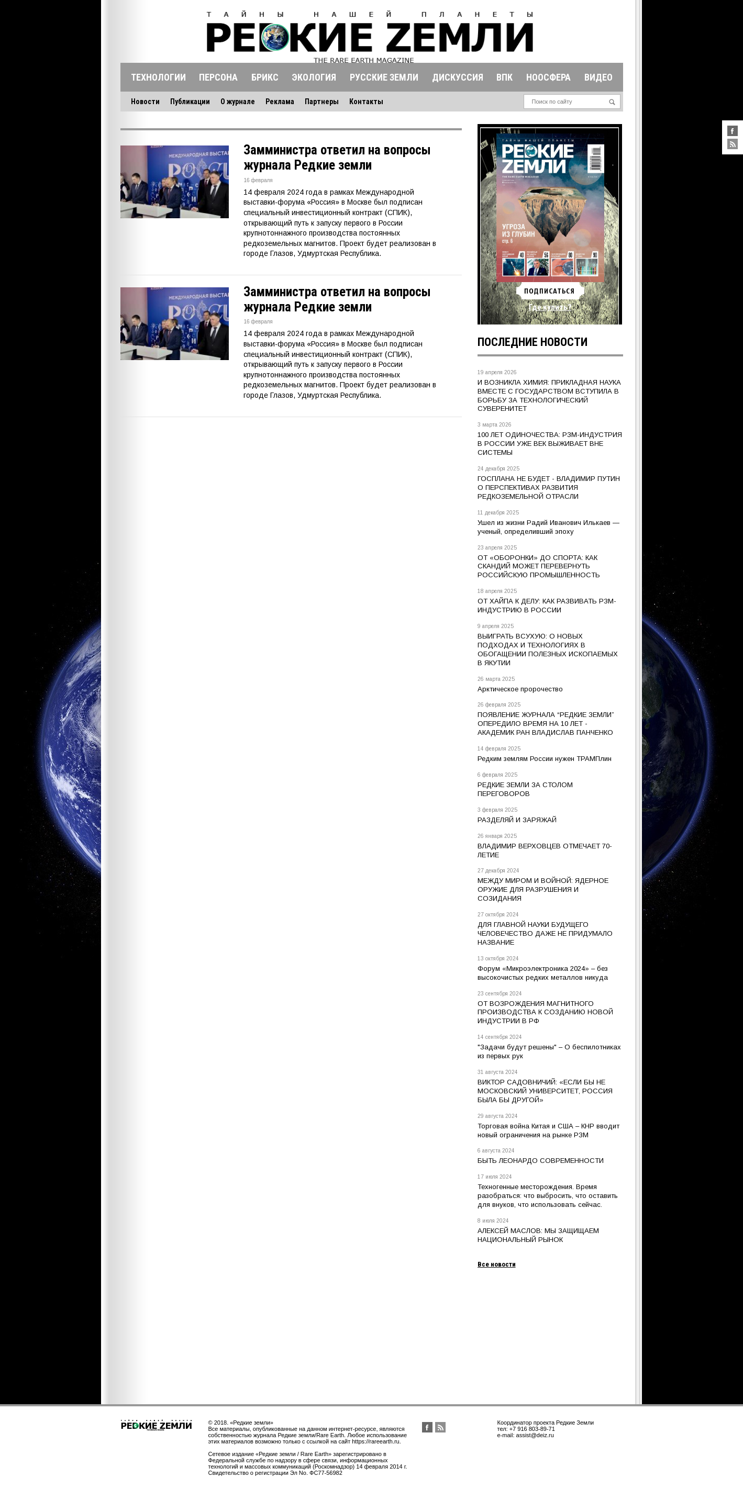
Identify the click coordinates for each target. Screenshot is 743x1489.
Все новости (497, 1264)
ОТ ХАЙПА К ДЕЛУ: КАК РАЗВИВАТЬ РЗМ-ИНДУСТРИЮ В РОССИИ (547, 605)
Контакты (366, 101)
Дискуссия (457, 77)
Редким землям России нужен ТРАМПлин (545, 759)
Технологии (158, 77)
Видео (598, 77)
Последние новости (532, 342)
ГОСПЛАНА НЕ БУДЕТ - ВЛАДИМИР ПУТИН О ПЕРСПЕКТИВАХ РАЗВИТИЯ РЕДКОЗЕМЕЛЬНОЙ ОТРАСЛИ (549, 487)
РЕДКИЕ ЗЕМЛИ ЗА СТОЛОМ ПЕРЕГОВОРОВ (525, 789)
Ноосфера (548, 77)
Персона (218, 77)
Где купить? (550, 307)
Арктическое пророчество (520, 689)
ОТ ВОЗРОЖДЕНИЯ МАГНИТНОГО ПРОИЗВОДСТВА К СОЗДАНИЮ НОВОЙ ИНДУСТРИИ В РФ (545, 1012)
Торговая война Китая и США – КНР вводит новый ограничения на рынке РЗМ (548, 1130)
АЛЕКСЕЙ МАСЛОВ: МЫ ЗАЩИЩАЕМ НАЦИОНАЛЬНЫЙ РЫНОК (538, 1235)
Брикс (265, 77)
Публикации (190, 101)
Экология (314, 77)
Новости (145, 101)
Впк (504, 77)
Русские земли (384, 77)
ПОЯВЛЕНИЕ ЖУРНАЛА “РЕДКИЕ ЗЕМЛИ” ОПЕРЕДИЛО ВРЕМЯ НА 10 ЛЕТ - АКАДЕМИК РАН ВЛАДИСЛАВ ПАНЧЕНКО (546, 723)
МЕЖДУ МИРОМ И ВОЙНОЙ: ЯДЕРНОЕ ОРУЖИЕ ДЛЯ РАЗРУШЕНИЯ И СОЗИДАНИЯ (543, 889)
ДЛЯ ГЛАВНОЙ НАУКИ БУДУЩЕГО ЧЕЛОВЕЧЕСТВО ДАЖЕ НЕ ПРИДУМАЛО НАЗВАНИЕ (545, 933)
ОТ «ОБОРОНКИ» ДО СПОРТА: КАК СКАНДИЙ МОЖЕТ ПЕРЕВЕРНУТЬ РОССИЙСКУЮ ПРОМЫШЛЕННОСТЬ (539, 566)
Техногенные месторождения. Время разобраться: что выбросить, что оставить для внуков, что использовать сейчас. (548, 1195)
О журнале (237, 101)
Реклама (279, 101)
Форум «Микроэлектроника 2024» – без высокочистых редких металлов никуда (543, 973)
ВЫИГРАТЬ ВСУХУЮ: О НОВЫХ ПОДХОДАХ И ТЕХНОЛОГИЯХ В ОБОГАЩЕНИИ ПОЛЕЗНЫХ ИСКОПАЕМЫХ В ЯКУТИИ (548, 649)
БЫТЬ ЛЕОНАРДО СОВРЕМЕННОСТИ (541, 1161)
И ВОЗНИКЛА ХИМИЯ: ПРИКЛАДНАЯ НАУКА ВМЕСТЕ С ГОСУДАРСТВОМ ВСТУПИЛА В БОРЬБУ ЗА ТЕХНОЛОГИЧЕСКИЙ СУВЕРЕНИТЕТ (549, 395)
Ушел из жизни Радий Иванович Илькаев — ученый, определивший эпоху (548, 527)
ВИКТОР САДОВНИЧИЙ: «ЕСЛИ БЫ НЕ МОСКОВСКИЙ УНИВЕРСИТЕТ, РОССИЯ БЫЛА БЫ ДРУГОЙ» (545, 1091)
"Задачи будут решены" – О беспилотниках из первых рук (549, 1051)
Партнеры (322, 101)
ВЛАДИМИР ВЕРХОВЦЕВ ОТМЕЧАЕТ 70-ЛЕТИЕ (545, 850)
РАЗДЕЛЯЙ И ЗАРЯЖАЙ (517, 820)
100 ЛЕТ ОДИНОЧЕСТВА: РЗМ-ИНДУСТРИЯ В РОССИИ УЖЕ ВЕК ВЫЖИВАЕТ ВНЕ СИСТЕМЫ (550, 443)
